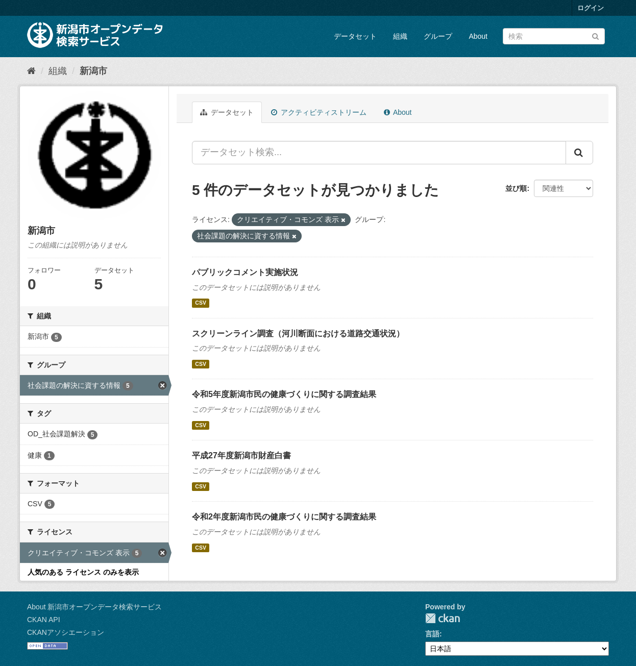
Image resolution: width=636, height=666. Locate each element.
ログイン (590, 8)
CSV (200, 303)
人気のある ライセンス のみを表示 (83, 572)
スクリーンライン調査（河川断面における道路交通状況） (298, 333)
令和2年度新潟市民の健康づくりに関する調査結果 (284, 516)
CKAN (442, 618)
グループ (438, 36)
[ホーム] (31, 71)
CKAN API (43, 619)
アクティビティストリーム (318, 112)
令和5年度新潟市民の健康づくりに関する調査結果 (284, 394)
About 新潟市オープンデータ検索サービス (94, 607)
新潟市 (93, 71)
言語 (432, 634)
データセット (355, 36)
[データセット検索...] (379, 152)
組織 (400, 36)
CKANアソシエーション (65, 632)
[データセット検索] (554, 36)
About (478, 36)
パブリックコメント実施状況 (245, 272)
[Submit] (595, 35)
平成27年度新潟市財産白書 (241, 455)
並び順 (516, 188)
